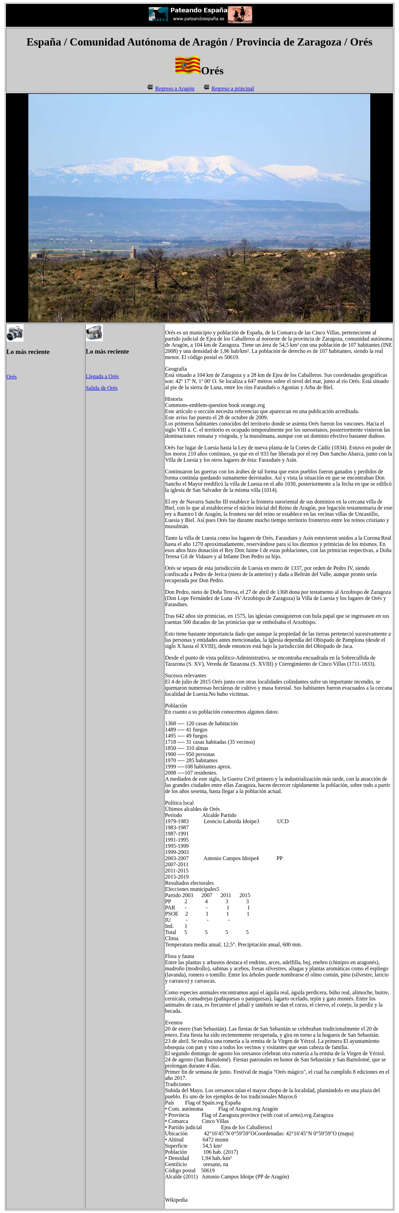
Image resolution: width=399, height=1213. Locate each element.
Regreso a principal (233, 88)
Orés (11, 377)
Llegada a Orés (102, 376)
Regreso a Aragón (175, 88)
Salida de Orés (102, 388)
